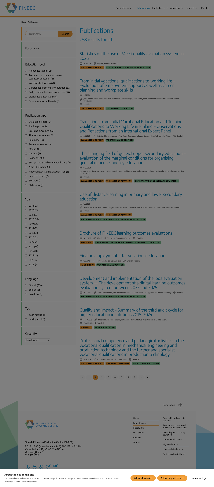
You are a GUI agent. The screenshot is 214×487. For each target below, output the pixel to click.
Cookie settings (199, 478)
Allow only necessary (172, 478)
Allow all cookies (143, 478)
